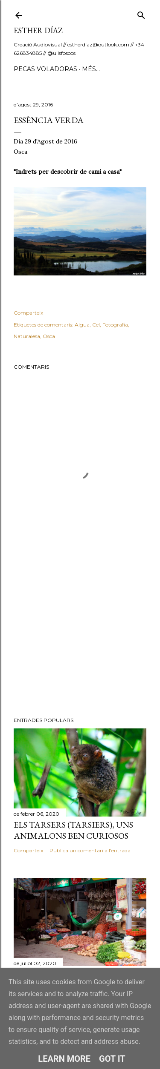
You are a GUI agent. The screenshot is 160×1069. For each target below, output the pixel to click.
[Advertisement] (80, 642)
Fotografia (115, 324)
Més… (91, 69)
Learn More (64, 1059)
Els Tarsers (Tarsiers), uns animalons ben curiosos (73, 830)
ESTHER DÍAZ (38, 30)
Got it (112, 1059)
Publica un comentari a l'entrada (90, 850)
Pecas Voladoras (45, 69)
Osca (49, 336)
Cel (96, 324)
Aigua (82, 324)
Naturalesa (27, 336)
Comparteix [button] (28, 313)
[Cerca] (141, 13)
